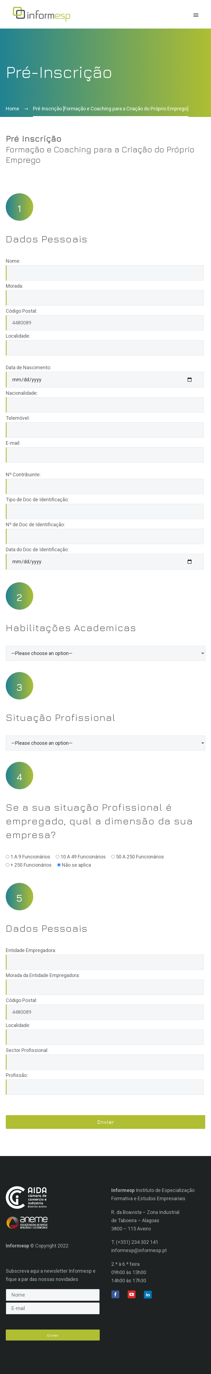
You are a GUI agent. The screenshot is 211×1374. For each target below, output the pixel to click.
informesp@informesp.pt (139, 1250)
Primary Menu (195, 15)
